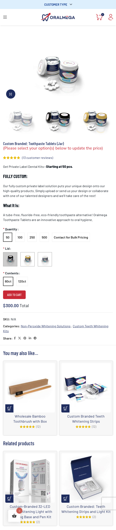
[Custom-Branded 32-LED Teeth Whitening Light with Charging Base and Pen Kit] (30, 478)
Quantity (11, 229)
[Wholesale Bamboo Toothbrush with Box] (30, 387)
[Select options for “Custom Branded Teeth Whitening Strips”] (65, 408)
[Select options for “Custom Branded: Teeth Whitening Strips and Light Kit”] (65, 499)
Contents (12, 273)
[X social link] (19, 338)
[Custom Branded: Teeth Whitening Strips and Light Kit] (86, 478)
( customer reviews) (37, 157)
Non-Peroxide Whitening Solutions (46, 326)
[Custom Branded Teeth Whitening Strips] (86, 387)
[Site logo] (58, 17)
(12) (38, 426)
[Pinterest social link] (25, 338)
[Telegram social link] (35, 338)
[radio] (7, 237)
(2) (38, 522)
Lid (7, 248)
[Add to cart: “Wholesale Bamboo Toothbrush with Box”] (9, 408)
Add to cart (14, 295)
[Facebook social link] (15, 338)
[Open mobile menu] (5, 17)
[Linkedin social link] (30, 338)
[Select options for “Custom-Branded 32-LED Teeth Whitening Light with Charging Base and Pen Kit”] (9, 499)
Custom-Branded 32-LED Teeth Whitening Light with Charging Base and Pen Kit (30, 511)
